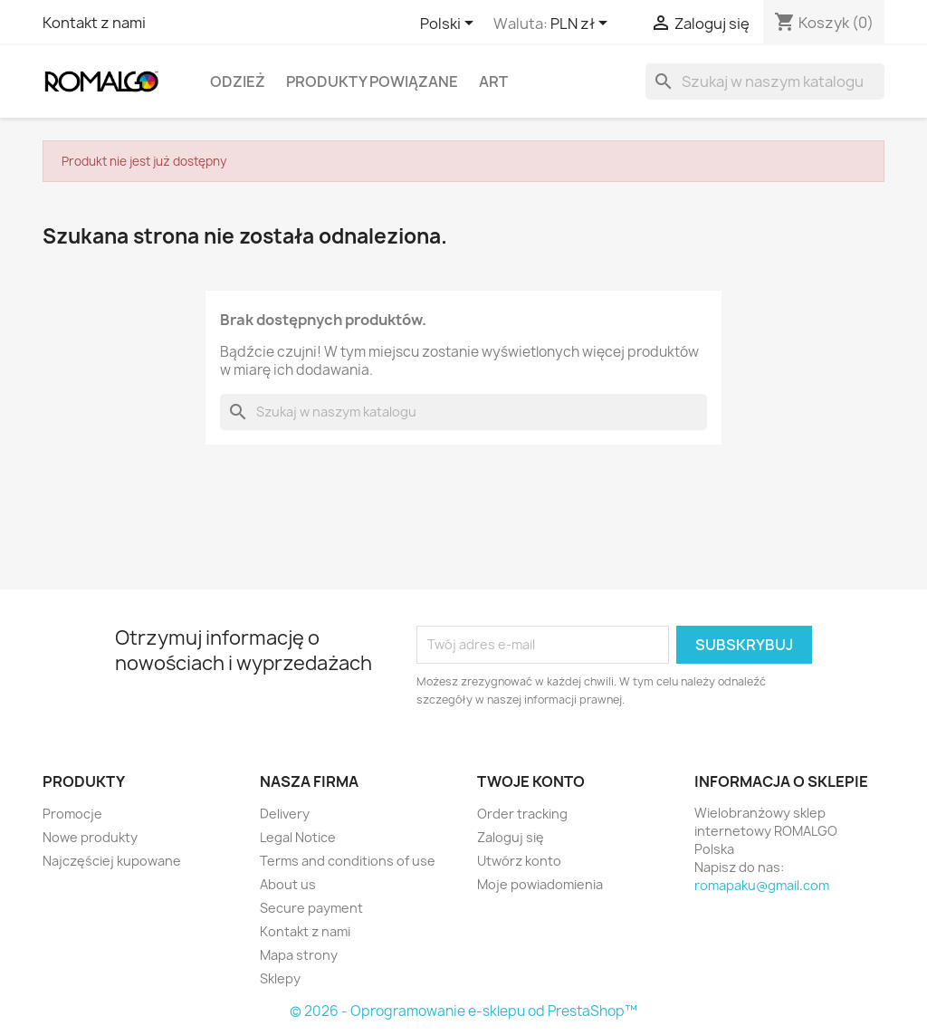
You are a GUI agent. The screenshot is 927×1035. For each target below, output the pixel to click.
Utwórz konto (519, 860)
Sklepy (280, 978)
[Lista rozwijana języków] (450, 24)
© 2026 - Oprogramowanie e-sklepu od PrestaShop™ (463, 1011)
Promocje (72, 813)
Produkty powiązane (372, 81)
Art (493, 81)
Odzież (237, 81)
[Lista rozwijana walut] (582, 24)
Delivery (285, 813)
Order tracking (522, 813)
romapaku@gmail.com (761, 885)
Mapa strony (299, 954)
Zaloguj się (510, 837)
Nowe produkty (90, 837)
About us (288, 884)
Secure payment (311, 907)
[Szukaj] (764, 81)
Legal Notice (298, 837)
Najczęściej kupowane (112, 860)
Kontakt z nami (94, 23)
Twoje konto (531, 781)
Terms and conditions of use (347, 860)
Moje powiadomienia (540, 884)
